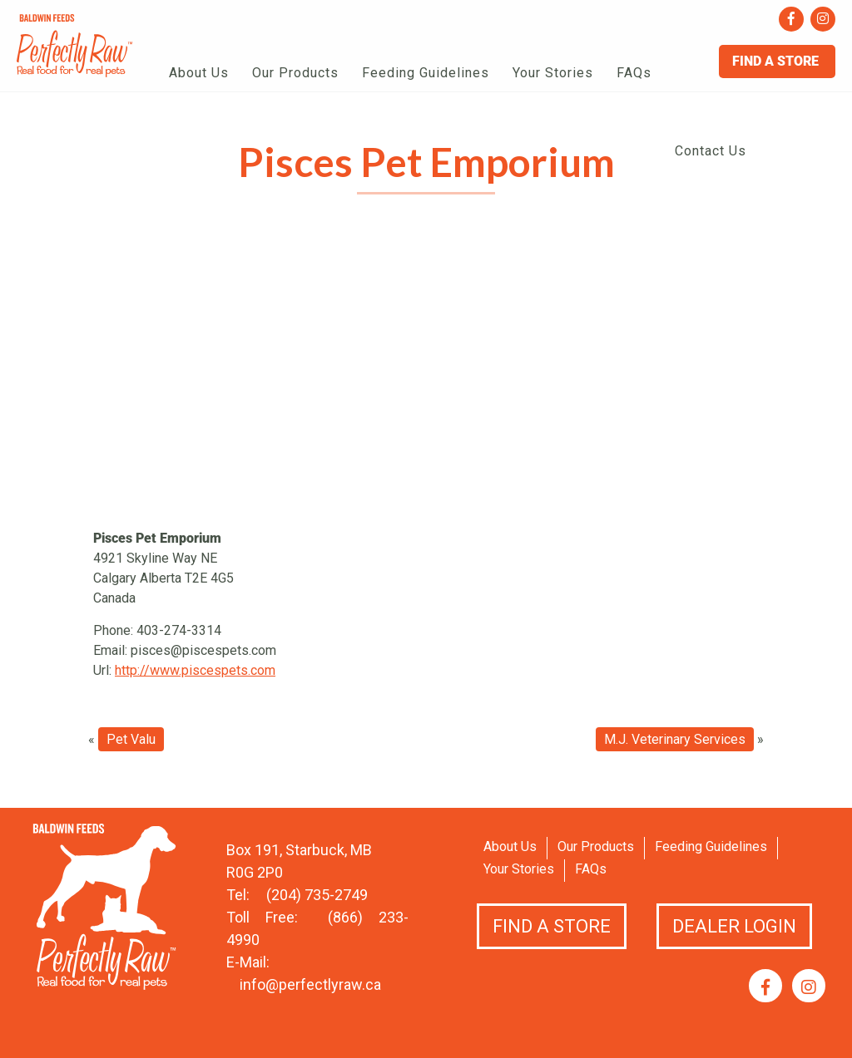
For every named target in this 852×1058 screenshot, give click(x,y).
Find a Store (552, 926)
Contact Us (710, 151)
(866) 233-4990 (317, 928)
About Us (199, 73)
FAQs (634, 73)
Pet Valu (131, 739)
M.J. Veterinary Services (675, 739)
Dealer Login (734, 926)
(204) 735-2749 (317, 894)
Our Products (295, 73)
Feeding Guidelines (425, 73)
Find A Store (777, 61)
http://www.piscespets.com (195, 670)
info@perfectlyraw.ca (310, 984)
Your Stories (553, 73)
